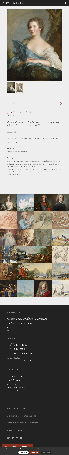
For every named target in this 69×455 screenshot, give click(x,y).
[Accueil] (28, 3)
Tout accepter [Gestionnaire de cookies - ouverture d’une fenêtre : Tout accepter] (23, 452)
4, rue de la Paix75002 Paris (16, 378)
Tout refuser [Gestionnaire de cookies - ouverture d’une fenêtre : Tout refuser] (34, 452)
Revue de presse (13, 328)
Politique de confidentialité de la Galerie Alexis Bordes (40, 421)
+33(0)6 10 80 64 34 (17, 349)
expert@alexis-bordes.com (21, 353)
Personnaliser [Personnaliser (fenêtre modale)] (46, 452)
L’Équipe (10, 331)
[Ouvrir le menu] (65, 2)
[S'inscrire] (60, 416)
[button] (11, 92)
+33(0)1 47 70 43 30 (17, 344)
